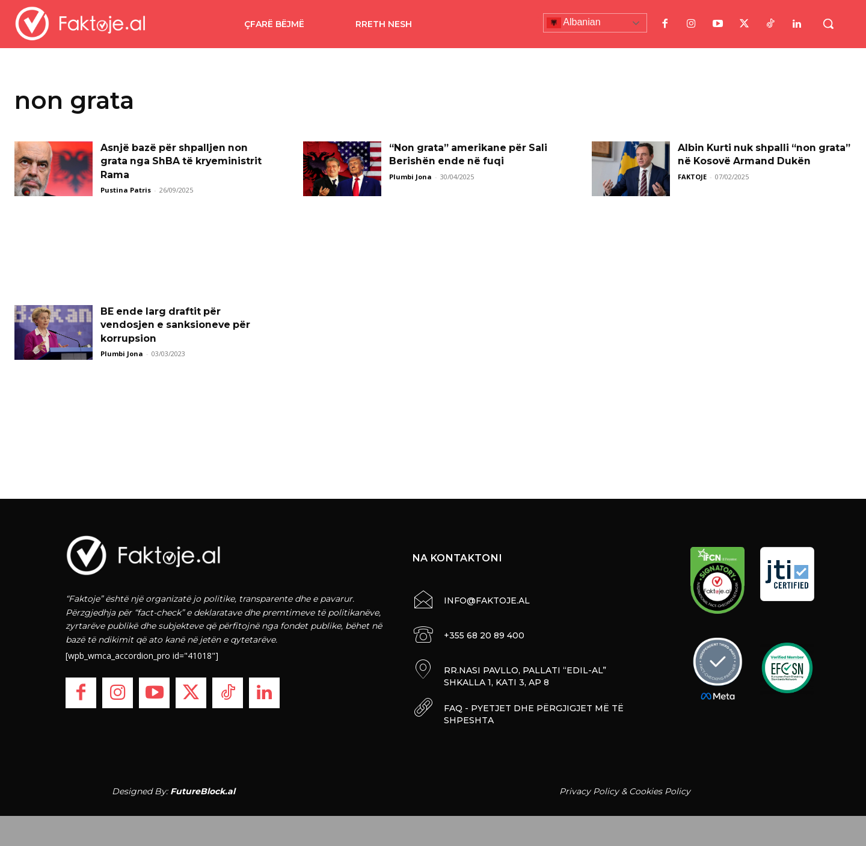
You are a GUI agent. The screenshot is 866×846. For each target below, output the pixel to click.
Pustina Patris (125, 189)
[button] (828, 23)
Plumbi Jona (410, 176)
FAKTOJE (692, 176)
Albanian (574, 23)
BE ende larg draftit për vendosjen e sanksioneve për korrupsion (176, 325)
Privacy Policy (589, 791)
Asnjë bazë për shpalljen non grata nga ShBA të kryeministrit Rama (182, 161)
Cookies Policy (659, 791)
